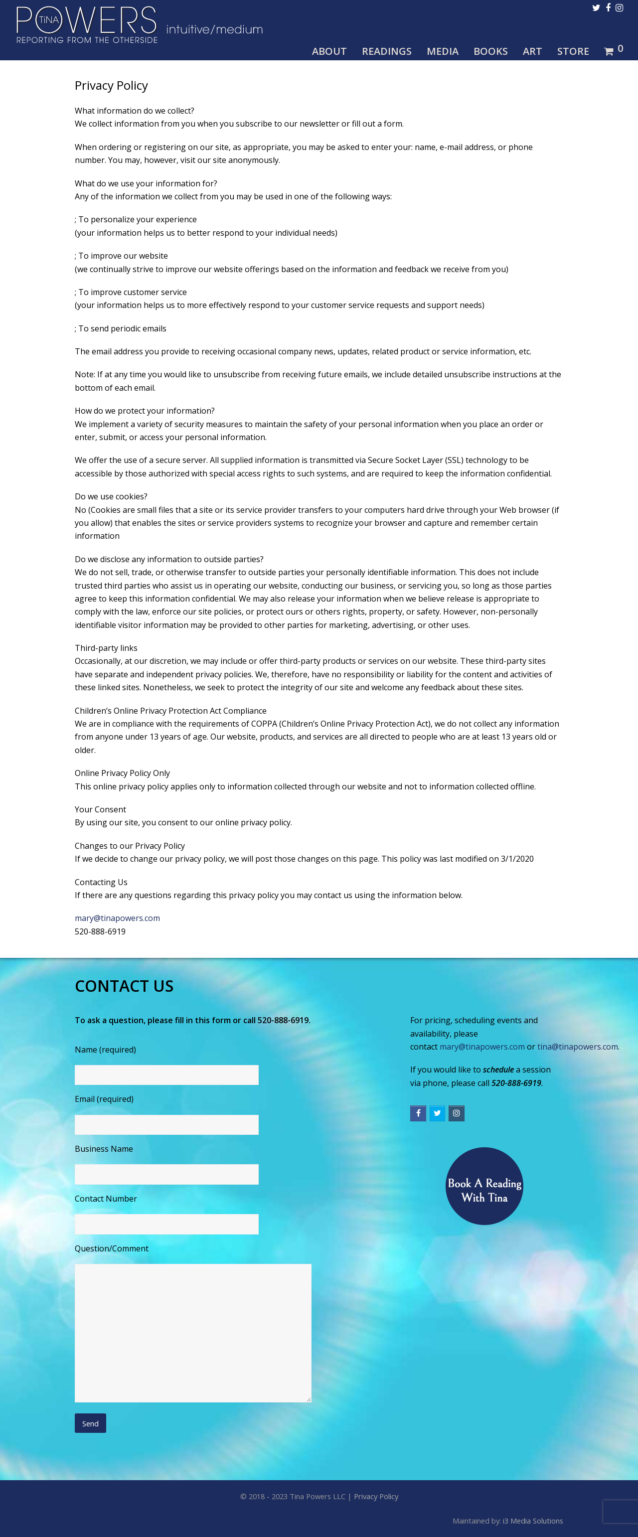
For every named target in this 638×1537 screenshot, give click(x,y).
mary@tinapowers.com (117, 918)
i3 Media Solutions (533, 1521)
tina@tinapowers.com (577, 1046)
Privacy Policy (376, 1496)
